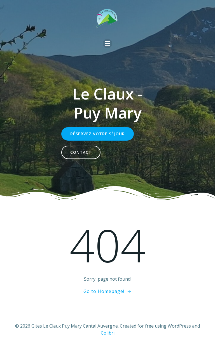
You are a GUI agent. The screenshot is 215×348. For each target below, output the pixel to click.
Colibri (107, 333)
